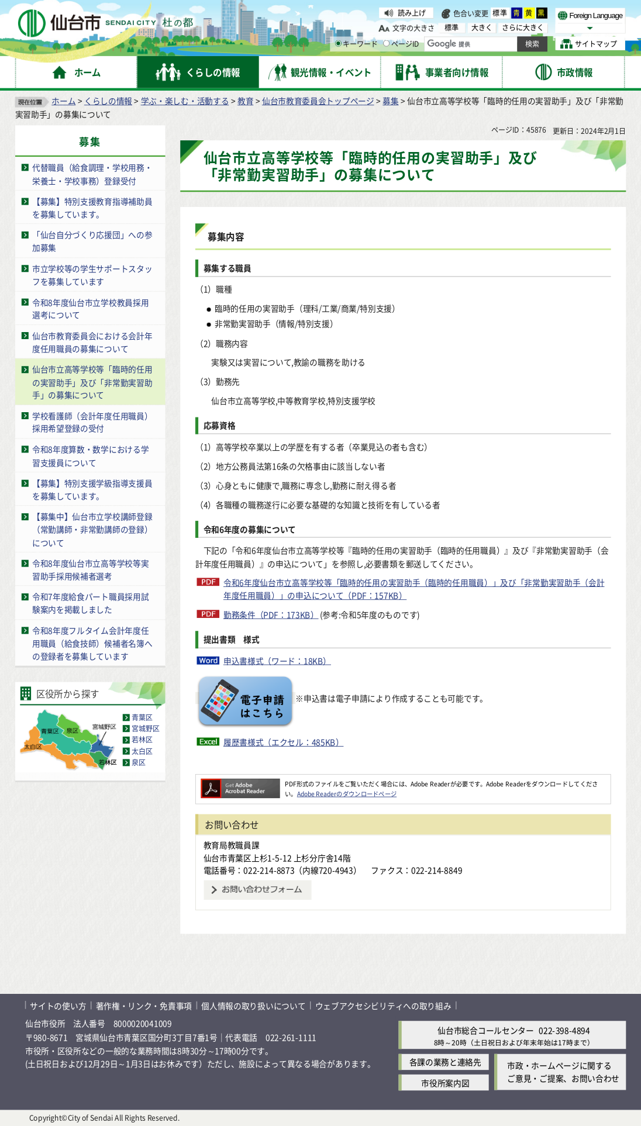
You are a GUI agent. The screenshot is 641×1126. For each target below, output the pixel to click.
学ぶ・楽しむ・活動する (185, 101)
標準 (500, 13)
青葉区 (142, 717)
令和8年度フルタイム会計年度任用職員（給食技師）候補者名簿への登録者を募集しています (92, 642)
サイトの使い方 (58, 1005)
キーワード (356, 44)
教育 (245, 101)
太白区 (142, 751)
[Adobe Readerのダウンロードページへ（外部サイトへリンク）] (240, 783)
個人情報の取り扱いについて (253, 1005)
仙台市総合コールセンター (485, 1030)
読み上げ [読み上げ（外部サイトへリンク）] (412, 13)
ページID (401, 44)
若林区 (142, 739)
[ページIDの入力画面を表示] (386, 43)
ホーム (63, 101)
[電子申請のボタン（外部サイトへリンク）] (245, 698)
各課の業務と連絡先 (445, 1062)
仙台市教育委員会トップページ (318, 101)
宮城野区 (146, 728)
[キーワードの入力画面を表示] (338, 43)
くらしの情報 (108, 101)
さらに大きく (523, 27)
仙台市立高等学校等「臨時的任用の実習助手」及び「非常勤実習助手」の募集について (92, 381)
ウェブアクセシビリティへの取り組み (383, 1005)
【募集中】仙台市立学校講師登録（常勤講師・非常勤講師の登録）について (92, 529)
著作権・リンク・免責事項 (144, 1005)
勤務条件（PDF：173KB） (271, 615)
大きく (481, 27)
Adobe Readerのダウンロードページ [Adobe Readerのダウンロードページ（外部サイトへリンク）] (347, 793)
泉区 (139, 762)
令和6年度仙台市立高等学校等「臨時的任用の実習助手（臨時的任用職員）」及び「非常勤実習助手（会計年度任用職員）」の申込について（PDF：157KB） (414, 588)
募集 (390, 101)
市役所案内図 (445, 1082)
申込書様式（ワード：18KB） (277, 660)
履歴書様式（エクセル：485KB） (283, 741)
